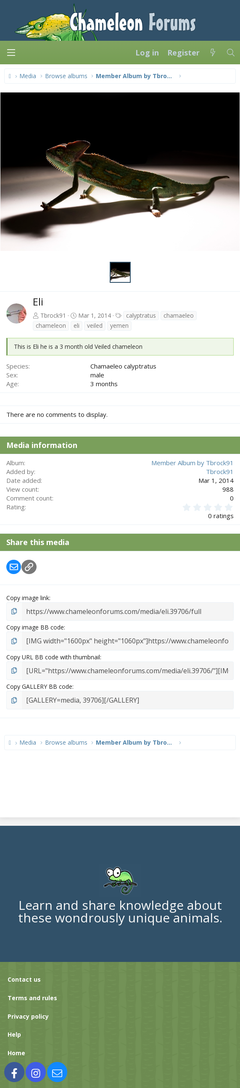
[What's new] (213, 52)
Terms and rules (32, 993)
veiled (95, 325)
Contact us (24, 975)
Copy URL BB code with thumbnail (53, 655)
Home (16, 1048)
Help (14, 1030)
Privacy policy (28, 1011)
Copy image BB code (35, 626)
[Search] (231, 52)
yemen (119, 325)
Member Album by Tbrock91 (192, 462)
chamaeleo (179, 315)
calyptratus (141, 315)
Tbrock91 (53, 315)
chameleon (51, 325)
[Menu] (11, 52)
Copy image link (27, 598)
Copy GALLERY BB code (39, 683)
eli (76, 325)
